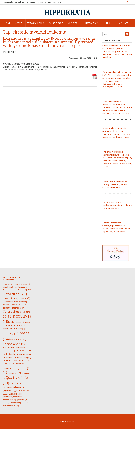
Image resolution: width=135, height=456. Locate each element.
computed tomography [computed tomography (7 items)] (15, 307)
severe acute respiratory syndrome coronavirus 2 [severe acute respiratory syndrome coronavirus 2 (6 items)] (12, 396)
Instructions (93, 23)
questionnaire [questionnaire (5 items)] (16, 383)
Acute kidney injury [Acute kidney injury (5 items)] (11, 284)
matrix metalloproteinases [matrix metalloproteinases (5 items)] (17, 360)
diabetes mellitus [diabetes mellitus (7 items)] (15, 325)
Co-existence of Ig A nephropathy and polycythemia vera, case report (117, 205)
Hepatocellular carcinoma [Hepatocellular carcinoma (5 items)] (14, 347)
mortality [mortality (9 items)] (10, 363)
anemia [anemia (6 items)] (25, 284)
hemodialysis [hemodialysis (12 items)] (14, 344)
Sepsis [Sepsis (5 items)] (7, 394)
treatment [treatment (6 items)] (17, 402)
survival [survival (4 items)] (6, 403)
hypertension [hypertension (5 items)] (9, 351)
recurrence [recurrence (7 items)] (10, 387)
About (18, 23)
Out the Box (71, 421)
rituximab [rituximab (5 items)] (11, 391)
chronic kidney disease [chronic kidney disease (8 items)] (16, 298)
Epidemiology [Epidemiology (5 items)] (9, 334)
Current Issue (56, 23)
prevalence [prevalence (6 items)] (15, 373)
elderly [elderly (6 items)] (20, 328)
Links (110, 23)
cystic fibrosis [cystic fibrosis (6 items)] (16, 322)
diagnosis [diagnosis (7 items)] (9, 328)
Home (7, 23)
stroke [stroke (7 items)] (23, 399)
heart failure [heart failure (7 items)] (18, 339)
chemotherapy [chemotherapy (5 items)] (20, 290)
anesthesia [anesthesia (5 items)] (8, 287)
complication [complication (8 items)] (20, 304)
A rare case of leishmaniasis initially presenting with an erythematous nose (115, 184)
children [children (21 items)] (16, 293)
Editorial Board (35, 23)
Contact (123, 23)
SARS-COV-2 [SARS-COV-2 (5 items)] (22, 391)
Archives (73, 23)
